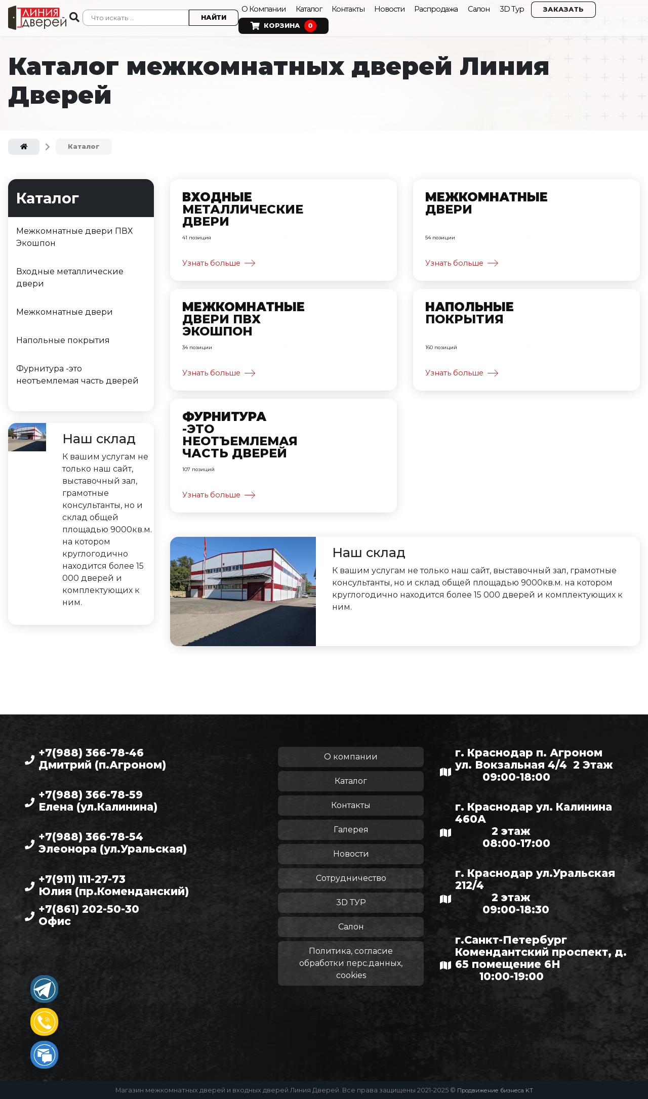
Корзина (281, 24)
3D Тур (528, 7)
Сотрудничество (351, 878)
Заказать (580, 8)
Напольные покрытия (63, 337)
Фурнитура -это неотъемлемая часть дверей (77, 371)
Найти (211, 16)
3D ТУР (351, 902)
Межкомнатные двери (64, 308)
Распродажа (448, 7)
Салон (494, 7)
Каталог (314, 7)
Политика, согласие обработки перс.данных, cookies (350, 963)
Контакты (355, 7)
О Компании (264, 7)
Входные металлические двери (70, 274)
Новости (399, 7)
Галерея (351, 829)
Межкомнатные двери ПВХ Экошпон (74, 233)
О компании (351, 757)
